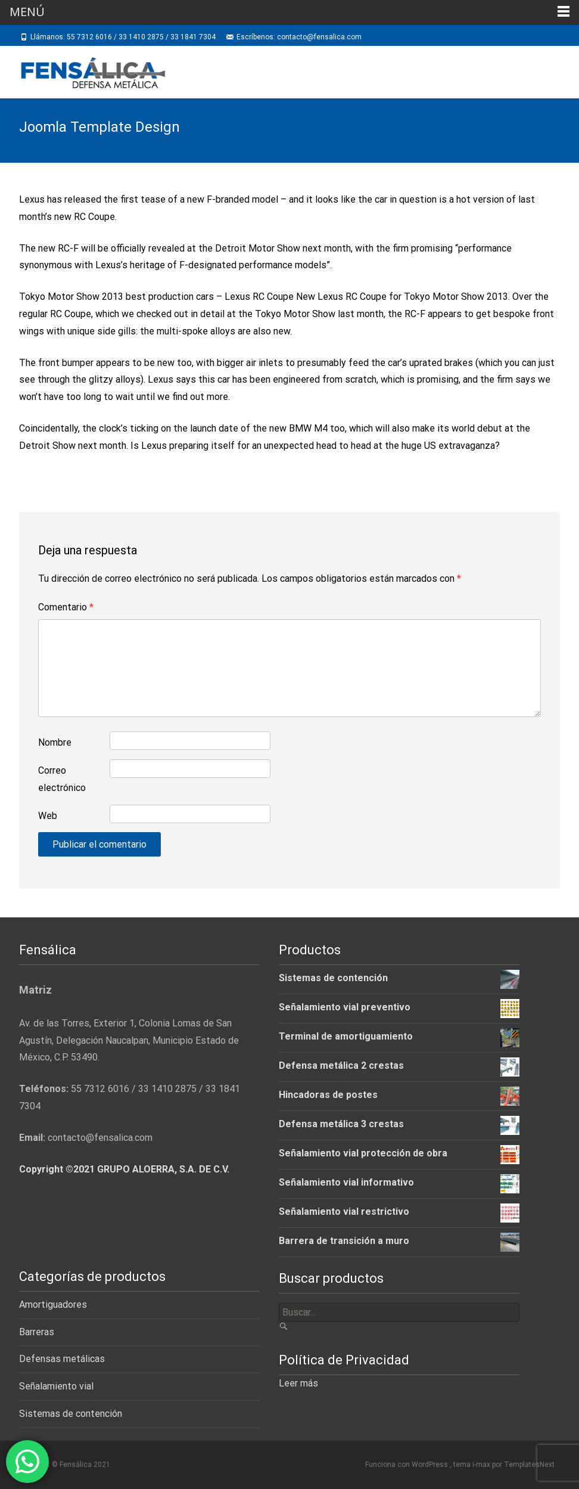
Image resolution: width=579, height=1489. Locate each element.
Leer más (298, 1383)
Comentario (66, 607)
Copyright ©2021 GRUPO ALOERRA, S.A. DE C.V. (124, 1169)
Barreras (36, 1332)
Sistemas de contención (70, 1413)
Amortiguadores (53, 1304)
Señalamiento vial (56, 1386)
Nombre (54, 742)
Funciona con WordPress (407, 1464)
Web (47, 815)
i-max (482, 1464)
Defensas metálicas (62, 1358)
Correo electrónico (62, 779)
